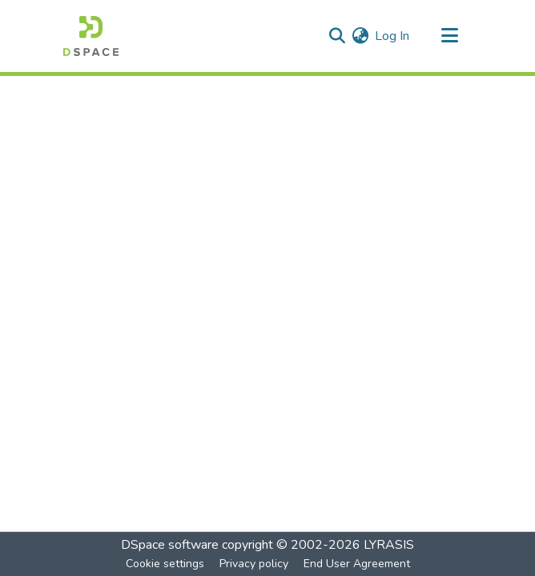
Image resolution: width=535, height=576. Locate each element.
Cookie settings (165, 563)
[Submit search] (337, 36)
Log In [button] (393, 36)
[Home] (91, 36)
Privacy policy (253, 563)
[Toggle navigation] (449, 36)
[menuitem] (360, 36)
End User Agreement (357, 563)
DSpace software (170, 545)
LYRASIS (389, 545)
